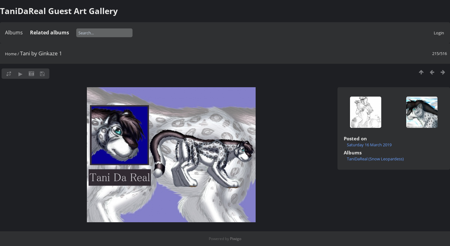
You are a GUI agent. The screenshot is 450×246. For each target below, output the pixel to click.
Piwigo (235, 238)
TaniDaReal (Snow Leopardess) (375, 159)
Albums (14, 32)
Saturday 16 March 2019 (369, 145)
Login (439, 33)
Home (11, 54)
